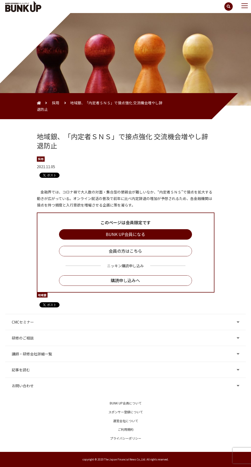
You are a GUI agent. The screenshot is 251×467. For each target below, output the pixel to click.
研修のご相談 (23, 338)
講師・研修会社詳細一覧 (32, 353)
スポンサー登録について (125, 412)
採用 (55, 102)
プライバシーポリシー (125, 438)
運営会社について (125, 421)
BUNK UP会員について (126, 403)
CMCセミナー (23, 322)
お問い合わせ (23, 385)
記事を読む (21, 369)
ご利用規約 (125, 429)
